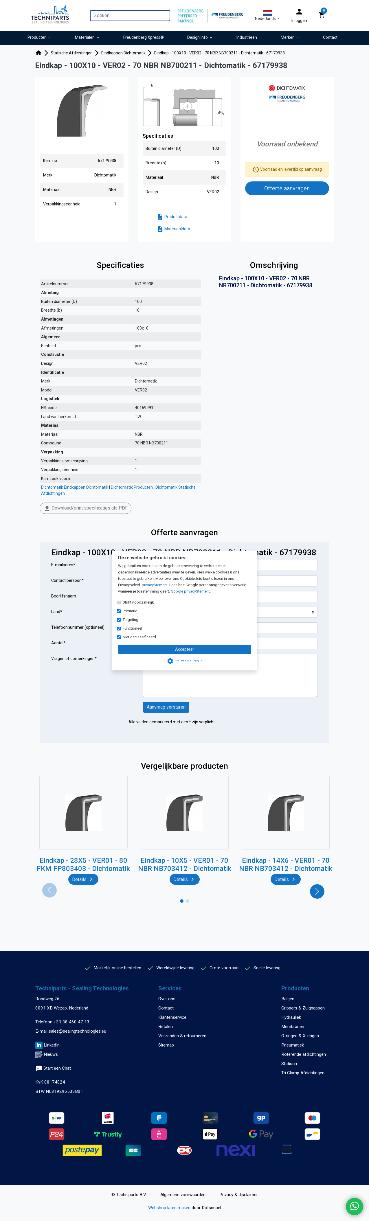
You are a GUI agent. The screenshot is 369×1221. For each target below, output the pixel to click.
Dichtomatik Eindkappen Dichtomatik (74, 487)
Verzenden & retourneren (182, 1035)
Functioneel (132, 628)
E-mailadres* (63, 564)
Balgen (287, 998)
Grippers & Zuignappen (303, 1008)
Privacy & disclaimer (238, 1194)
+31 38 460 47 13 (71, 1022)
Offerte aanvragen (287, 188)
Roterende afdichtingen (303, 1054)
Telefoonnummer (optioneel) (77, 627)
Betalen (165, 1026)
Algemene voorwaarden (182, 1194)
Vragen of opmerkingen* (74, 658)
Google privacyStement (190, 591)
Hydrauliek (291, 1017)
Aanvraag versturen (166, 707)
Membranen (292, 1026)
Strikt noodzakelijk (138, 602)
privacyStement (155, 585)
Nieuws (51, 1054)
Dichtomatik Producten (132, 487)
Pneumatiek (292, 1045)
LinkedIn (52, 1045)
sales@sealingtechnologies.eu (77, 1031)
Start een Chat (53, 1068)
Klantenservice (172, 1017)
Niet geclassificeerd (139, 637)
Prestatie (130, 611)
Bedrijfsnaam (63, 596)
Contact (166, 1008)
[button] (267, 15)
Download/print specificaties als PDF (85, 508)
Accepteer (184, 649)
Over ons (166, 998)
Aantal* (58, 643)
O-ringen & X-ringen (300, 1035)
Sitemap (166, 1045)
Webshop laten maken (170, 1207)
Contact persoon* (67, 580)
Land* (56, 611)
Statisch (289, 1063)
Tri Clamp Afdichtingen (302, 1072)
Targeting (130, 619)
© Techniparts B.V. (128, 1194)
